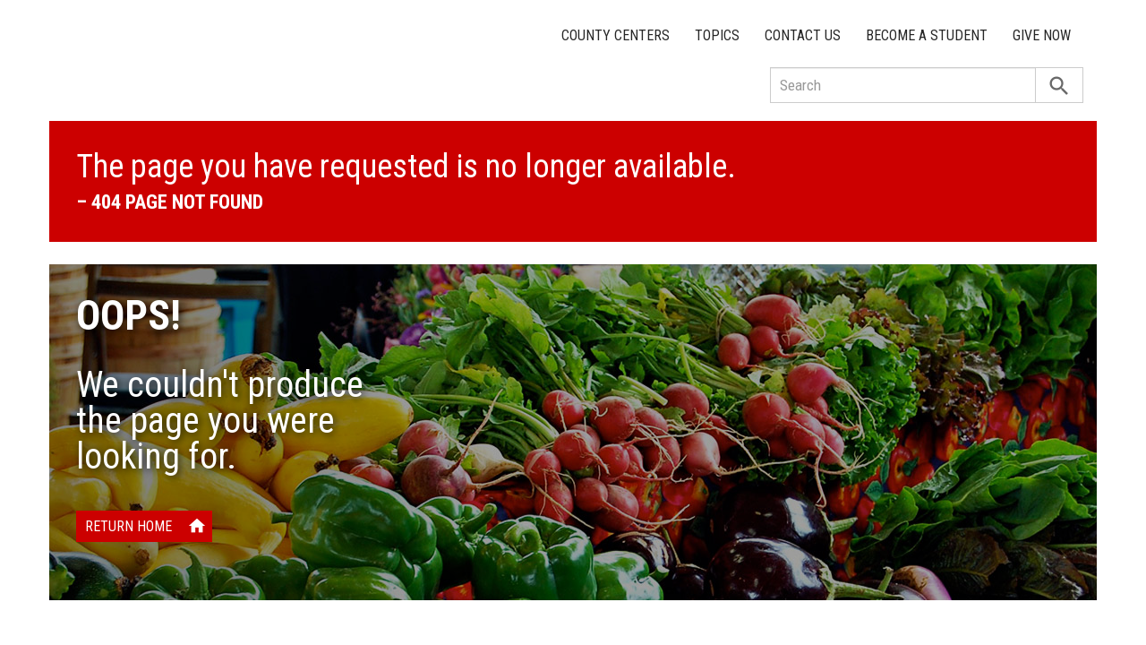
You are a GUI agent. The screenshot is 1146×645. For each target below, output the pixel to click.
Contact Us (803, 35)
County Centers (615, 35)
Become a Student (927, 35)
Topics (717, 35)
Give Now (1042, 35)
